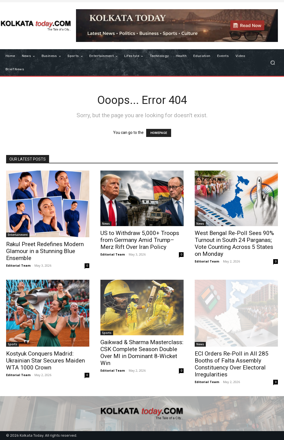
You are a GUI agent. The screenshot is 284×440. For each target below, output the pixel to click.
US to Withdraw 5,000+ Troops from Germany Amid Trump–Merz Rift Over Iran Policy (139, 240)
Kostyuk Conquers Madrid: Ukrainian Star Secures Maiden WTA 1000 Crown (45, 360)
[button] (272, 62)
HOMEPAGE (158, 133)
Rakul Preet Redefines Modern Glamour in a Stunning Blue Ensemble (45, 251)
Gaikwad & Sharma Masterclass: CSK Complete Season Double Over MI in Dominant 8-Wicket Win (141, 352)
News (106, 224)
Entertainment (18, 235)
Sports (12, 344)
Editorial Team (18, 265)
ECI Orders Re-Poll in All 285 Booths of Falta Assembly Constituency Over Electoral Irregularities (231, 364)
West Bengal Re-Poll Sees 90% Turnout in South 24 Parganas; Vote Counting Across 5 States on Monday (234, 243)
